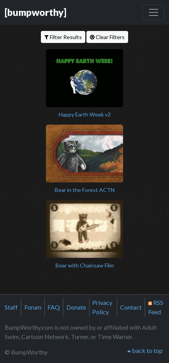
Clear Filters (107, 37)
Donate (76, 307)
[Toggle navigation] (153, 12)
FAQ (53, 307)
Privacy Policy (102, 307)
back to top (145, 350)
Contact (131, 307)
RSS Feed (155, 307)
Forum (32, 307)
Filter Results (63, 37)
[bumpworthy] (35, 12)
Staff (11, 307)
